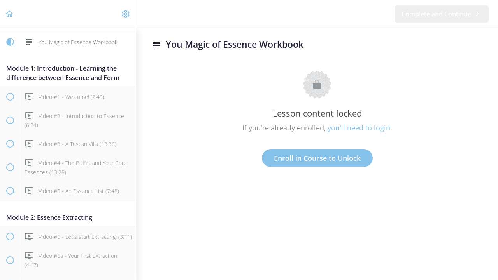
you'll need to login (359, 127)
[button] (9, 14)
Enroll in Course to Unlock (317, 158)
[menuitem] (126, 14)
